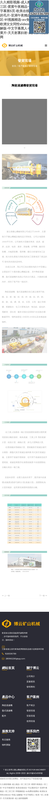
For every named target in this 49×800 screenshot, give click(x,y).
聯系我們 (33, 731)
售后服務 (6, 739)
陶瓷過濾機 (7, 705)
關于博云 (33, 668)
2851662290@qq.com (15, 658)
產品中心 (8, 697)
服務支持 (8, 731)
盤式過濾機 (7, 710)
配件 (4, 715)
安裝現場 (31, 715)
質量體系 (31, 681)
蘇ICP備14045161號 (35, 773)
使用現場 (31, 721)
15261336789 (10, 654)
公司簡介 (31, 676)
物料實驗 (6, 744)
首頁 (14, 65)
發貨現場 (33, 65)
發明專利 (31, 686)
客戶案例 (22, 65)
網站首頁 (8, 668)
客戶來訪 (31, 705)
